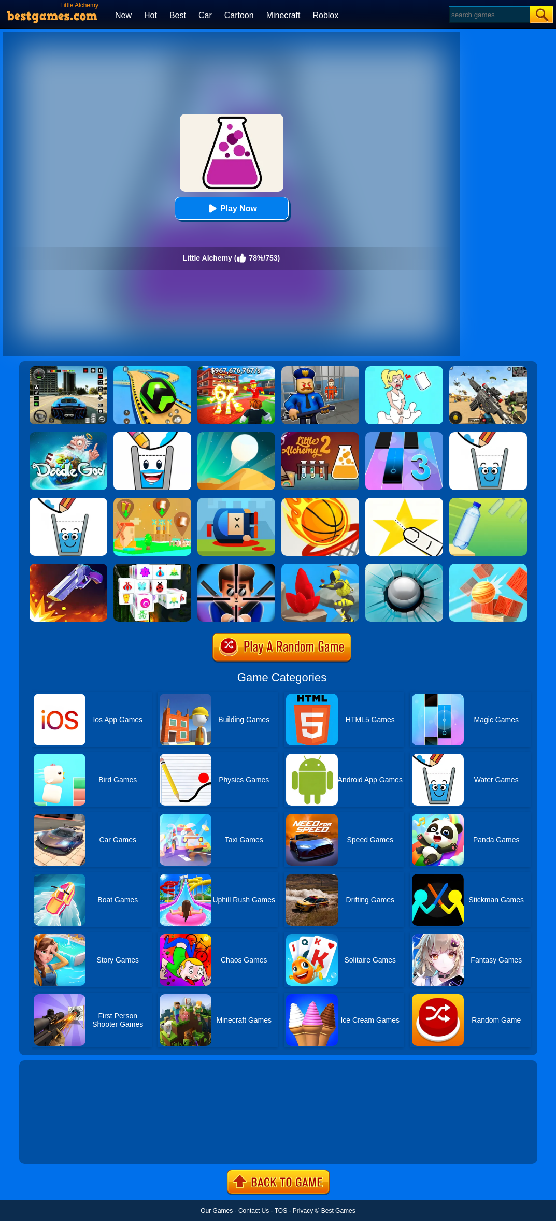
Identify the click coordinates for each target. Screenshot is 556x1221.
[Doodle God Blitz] (68, 435)
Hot (150, 15)
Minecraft (283, 15)
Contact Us (253, 1210)
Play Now (231, 208)
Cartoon (239, 15)
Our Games (217, 1210)
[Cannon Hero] (236, 501)
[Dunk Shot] (320, 501)
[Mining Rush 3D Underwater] (320, 567)
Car (205, 15)
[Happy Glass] (488, 435)
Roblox (325, 15)
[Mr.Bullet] (236, 567)
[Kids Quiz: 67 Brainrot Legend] (236, 370)
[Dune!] (236, 435)
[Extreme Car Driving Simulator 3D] (68, 370)
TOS (281, 1210)
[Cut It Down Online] (404, 501)
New (123, 15)
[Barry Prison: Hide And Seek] (320, 370)
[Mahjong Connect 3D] (152, 567)
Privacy (303, 1210)
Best (177, 15)
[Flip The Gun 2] (68, 567)
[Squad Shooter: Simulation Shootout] (488, 370)
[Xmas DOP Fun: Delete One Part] (404, 370)
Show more (54, 1144)
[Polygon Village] (152, 501)
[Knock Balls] (488, 567)
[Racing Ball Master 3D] (152, 370)
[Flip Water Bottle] (488, 501)
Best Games (338, 1210)
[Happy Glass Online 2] (68, 501)
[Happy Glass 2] (152, 435)
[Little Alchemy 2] (320, 435)
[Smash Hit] (404, 567)
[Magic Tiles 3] (404, 435)
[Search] (489, 14)
